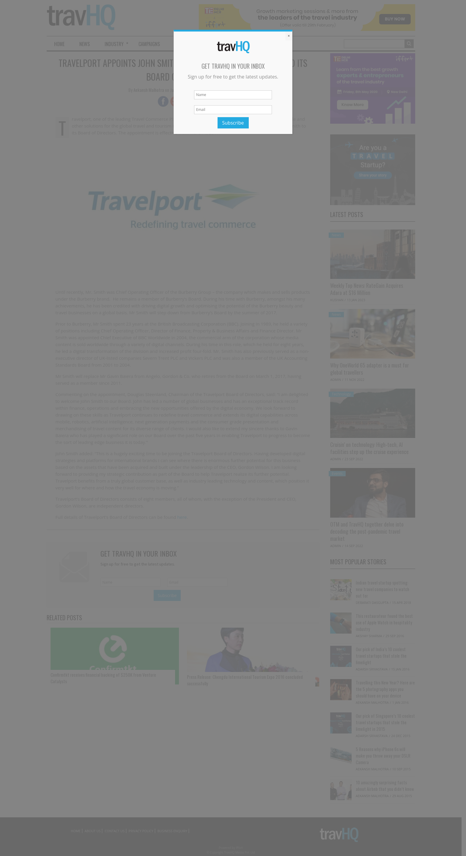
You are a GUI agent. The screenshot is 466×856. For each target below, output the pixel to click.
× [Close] (289, 35)
